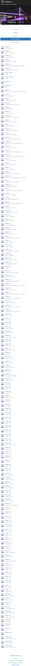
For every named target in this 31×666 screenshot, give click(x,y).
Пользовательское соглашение (15, 660)
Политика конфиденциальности (15, 662)
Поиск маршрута (15, 42)
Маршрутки (15, 32)
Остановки (15, 35)
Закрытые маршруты (15, 39)
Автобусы (15, 29)
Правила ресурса (15, 665)
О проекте (15, 658)
